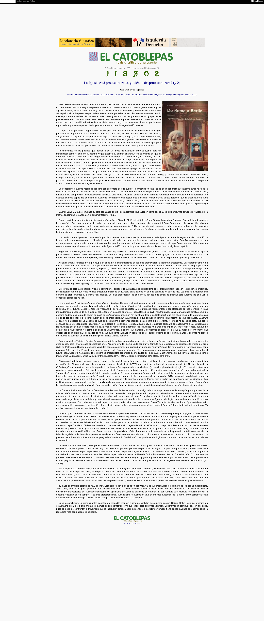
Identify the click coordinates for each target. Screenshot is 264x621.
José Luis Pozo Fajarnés (132, 89)
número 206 (124, 68)
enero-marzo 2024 (140, 68)
